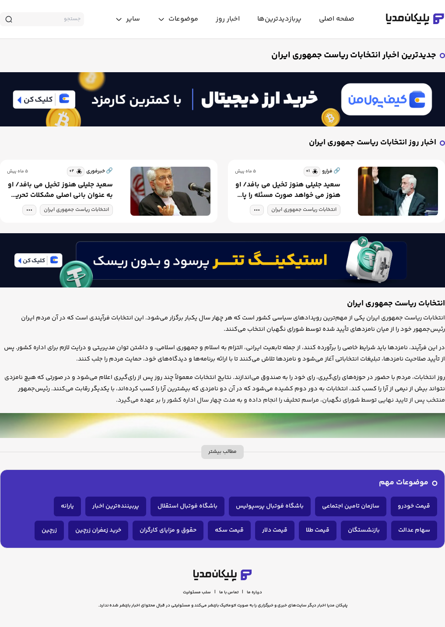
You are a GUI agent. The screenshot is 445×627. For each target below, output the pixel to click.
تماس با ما (228, 592)
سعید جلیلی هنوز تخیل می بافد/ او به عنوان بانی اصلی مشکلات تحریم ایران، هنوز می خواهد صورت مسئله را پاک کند (60, 190)
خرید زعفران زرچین (98, 530)
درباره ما (254, 592)
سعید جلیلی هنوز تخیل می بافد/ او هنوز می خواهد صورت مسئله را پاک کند (287, 190)
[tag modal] (257, 210)
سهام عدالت (414, 530)
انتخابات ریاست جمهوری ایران (303, 210)
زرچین (49, 530)
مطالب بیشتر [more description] (222, 452)
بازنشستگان (364, 530)
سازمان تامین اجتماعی (350, 506)
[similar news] (312, 171)
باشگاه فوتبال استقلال (187, 506)
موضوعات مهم (403, 483)
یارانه (67, 506)
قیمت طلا (317, 530)
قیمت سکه (229, 530)
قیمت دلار (274, 530)
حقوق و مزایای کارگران (168, 530)
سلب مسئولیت (197, 592)
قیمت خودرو (414, 506)
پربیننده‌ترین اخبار (115, 506)
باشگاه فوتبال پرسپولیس (270, 506)
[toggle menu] (178, 19)
